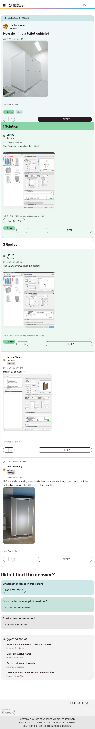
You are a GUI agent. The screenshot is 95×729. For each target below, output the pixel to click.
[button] (25, 69)
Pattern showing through (20, 663)
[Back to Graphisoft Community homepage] (17, 5)
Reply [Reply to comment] (70, 230)
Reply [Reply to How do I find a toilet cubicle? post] (66, 119)
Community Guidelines (64, 722)
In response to (16, 461)
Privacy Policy (26, 722)
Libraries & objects (15, 648)
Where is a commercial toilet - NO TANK (28, 644)
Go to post (15, 220)
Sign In (90, 5)
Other (19, 112)
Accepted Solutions (18, 607)
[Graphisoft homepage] (81, 704)
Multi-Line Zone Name (18, 653)
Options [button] (90, 17)
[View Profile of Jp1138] (10, 134)
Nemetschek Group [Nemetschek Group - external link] (61, 726)
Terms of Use (43, 722)
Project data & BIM (15, 657)
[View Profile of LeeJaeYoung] (17, 25)
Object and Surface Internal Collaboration (30, 672)
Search (75, 5)
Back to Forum (14, 590)
